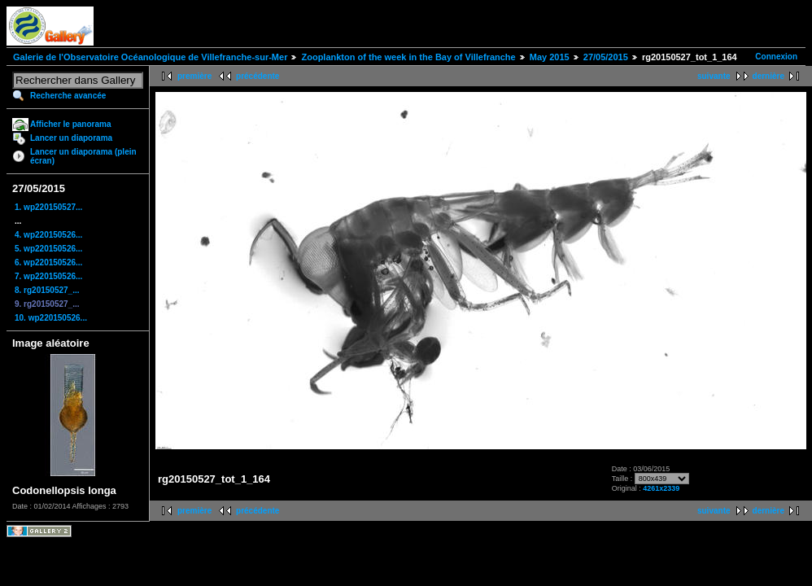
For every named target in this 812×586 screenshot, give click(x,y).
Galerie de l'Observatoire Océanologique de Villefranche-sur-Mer (150, 57)
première (194, 76)
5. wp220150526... (48, 248)
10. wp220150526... (51, 317)
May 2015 (550, 57)
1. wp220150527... (48, 207)
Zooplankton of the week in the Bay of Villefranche (408, 57)
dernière (768, 76)
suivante (714, 76)
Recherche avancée (68, 95)
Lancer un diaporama (71, 137)
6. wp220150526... (48, 262)
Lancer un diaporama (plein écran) (83, 156)
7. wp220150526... (48, 276)
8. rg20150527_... (47, 290)
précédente (257, 76)
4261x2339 (661, 488)
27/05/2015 (605, 57)
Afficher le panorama (70, 124)
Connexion (776, 56)
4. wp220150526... (48, 234)
